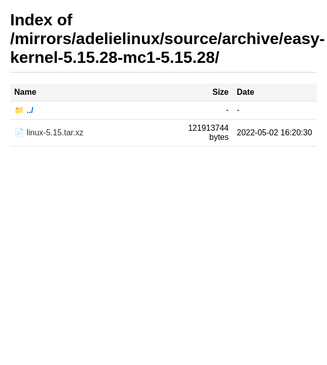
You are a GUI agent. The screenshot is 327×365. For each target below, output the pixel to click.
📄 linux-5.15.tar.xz (49, 132)
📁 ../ (23, 110)
